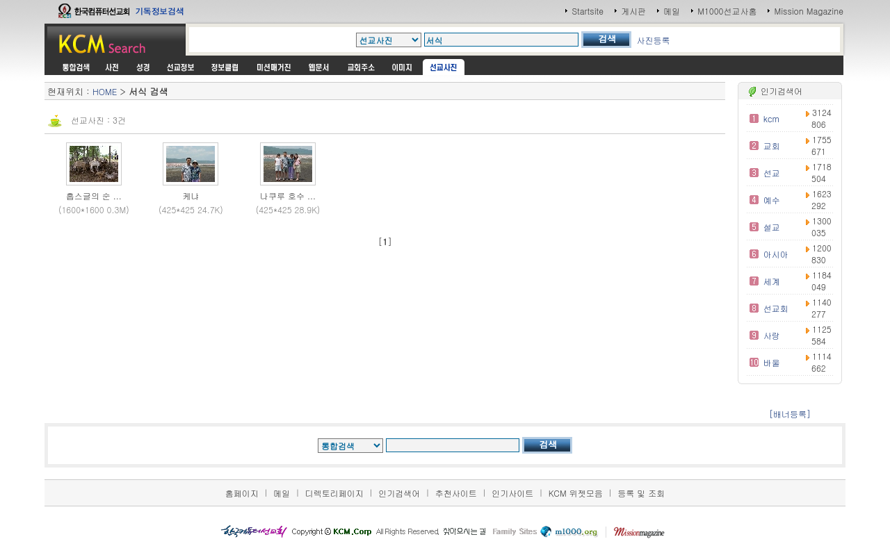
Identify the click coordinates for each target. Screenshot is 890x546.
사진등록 (653, 40)
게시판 (633, 11)
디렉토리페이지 (334, 493)
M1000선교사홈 (726, 11)
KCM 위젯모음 (576, 493)
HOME (104, 91)
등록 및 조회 (641, 493)
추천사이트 (456, 493)
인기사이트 (512, 493)
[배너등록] (790, 414)
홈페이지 (242, 493)
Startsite (588, 11)
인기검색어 (399, 493)
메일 (671, 11)
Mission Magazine (808, 11)
